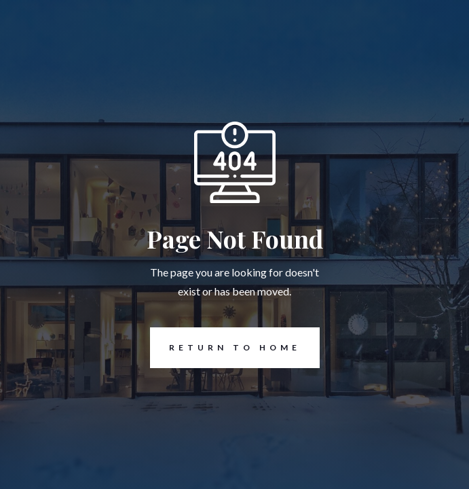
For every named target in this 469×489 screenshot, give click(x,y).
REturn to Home (225, 347)
